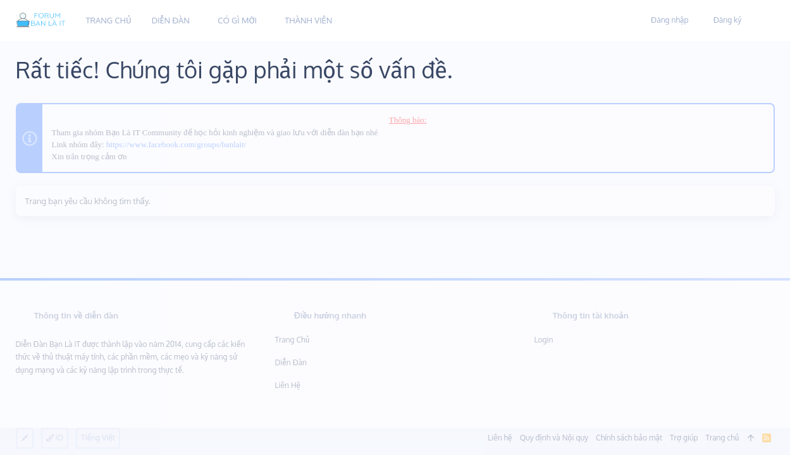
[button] (199, 20)
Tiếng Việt (98, 437)
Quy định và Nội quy (554, 437)
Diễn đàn (291, 362)
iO (55, 437)
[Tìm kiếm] (760, 20)
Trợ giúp (684, 437)
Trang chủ (292, 339)
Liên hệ (288, 385)
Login (543, 339)
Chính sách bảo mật (629, 437)
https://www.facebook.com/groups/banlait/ (176, 144)
